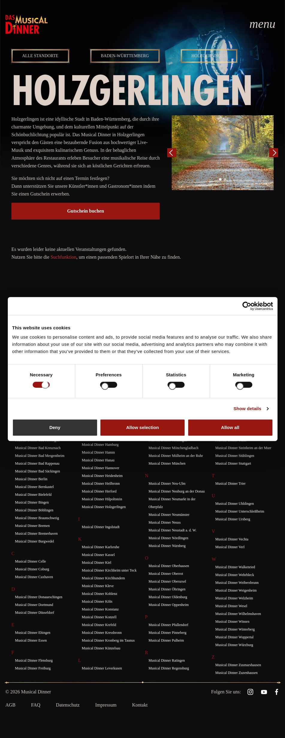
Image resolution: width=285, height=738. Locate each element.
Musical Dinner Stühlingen (234, 456)
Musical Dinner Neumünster (169, 515)
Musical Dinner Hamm (98, 452)
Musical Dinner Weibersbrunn (237, 583)
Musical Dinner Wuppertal (234, 637)
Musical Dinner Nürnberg (167, 546)
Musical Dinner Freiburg (33, 668)
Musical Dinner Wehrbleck (234, 575)
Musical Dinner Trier (230, 483)
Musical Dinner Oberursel (167, 581)
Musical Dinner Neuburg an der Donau (177, 491)
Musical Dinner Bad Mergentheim (39, 456)
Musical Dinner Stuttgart (233, 463)
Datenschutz (68, 704)
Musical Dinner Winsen (232, 621)
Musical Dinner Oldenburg (168, 597)
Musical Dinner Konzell (99, 617)
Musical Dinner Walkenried (235, 567)
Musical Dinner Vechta (231, 539)
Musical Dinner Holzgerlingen (104, 507)
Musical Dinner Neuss (165, 522)
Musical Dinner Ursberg (232, 519)
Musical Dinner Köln (97, 601)
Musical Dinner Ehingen (32, 633)
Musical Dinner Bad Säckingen (37, 471)
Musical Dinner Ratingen (167, 660)
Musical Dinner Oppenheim (169, 605)
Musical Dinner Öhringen (167, 589)
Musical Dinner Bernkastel (34, 487)
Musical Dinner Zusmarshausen (238, 665)
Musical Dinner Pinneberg (167, 633)
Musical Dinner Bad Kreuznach (38, 448)
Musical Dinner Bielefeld (33, 494)
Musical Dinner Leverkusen (102, 668)
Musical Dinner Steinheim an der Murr (243, 448)
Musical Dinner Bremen (32, 526)
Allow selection (142, 427)
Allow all (230, 427)
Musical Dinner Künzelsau (101, 648)
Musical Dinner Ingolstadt (101, 527)
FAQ (35, 704)
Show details (247, 408)
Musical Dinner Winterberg (235, 629)
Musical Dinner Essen (31, 640)
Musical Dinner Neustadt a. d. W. (173, 530)
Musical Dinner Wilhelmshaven (238, 614)
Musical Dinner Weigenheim (236, 590)
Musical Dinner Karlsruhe (100, 547)
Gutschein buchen (85, 210)
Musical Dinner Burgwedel (34, 541)
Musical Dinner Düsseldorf (34, 612)
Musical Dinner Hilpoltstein (102, 499)
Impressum (106, 704)
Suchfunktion (63, 257)
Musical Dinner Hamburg (100, 445)
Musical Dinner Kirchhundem (103, 578)
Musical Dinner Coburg (32, 569)
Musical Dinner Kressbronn (102, 633)
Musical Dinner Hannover (100, 468)
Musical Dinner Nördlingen (169, 538)
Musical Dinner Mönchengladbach (174, 448)
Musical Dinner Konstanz (100, 609)
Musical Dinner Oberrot (166, 574)
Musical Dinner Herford (99, 491)
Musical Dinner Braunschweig (37, 518)
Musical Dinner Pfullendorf (169, 625)
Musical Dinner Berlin (31, 479)
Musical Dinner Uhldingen (234, 503)
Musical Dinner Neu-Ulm (167, 483)
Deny (55, 427)
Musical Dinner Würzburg (234, 645)
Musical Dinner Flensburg (34, 660)
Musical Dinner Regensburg (169, 668)
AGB (10, 704)
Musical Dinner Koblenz (99, 594)
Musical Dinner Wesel (231, 606)
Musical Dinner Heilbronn (101, 483)
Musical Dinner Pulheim (166, 640)
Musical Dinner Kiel (96, 562)
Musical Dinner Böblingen (34, 510)
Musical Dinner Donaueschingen (38, 597)
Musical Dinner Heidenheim (102, 476)
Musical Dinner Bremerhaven (36, 533)
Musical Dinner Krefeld (99, 625)
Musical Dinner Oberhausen (169, 566)
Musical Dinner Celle (30, 561)
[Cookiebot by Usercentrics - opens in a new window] (247, 305)
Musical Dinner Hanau (98, 460)
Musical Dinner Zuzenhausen (236, 673)
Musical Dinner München (167, 463)
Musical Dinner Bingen (32, 502)
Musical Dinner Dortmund (34, 605)
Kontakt (140, 704)
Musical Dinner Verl (230, 547)
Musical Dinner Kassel (98, 555)
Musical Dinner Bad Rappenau (37, 463)
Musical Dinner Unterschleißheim (239, 511)
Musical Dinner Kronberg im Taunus (108, 640)
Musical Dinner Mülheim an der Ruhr (176, 456)
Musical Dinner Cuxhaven (34, 577)
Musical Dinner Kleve (98, 586)
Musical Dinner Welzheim (234, 598)
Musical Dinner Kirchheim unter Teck (109, 570)
